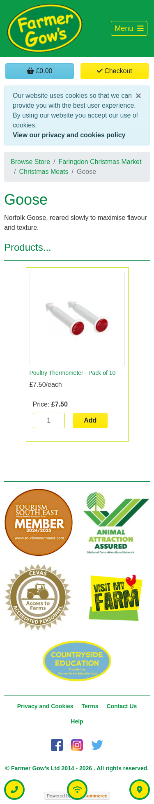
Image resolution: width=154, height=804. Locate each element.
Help (77, 721)
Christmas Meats (43, 171)
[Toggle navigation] (129, 28)
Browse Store (30, 161)
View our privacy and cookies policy (69, 135)
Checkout (114, 70)
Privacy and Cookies (45, 706)
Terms (90, 706)
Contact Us (121, 706)
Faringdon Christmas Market (100, 161)
